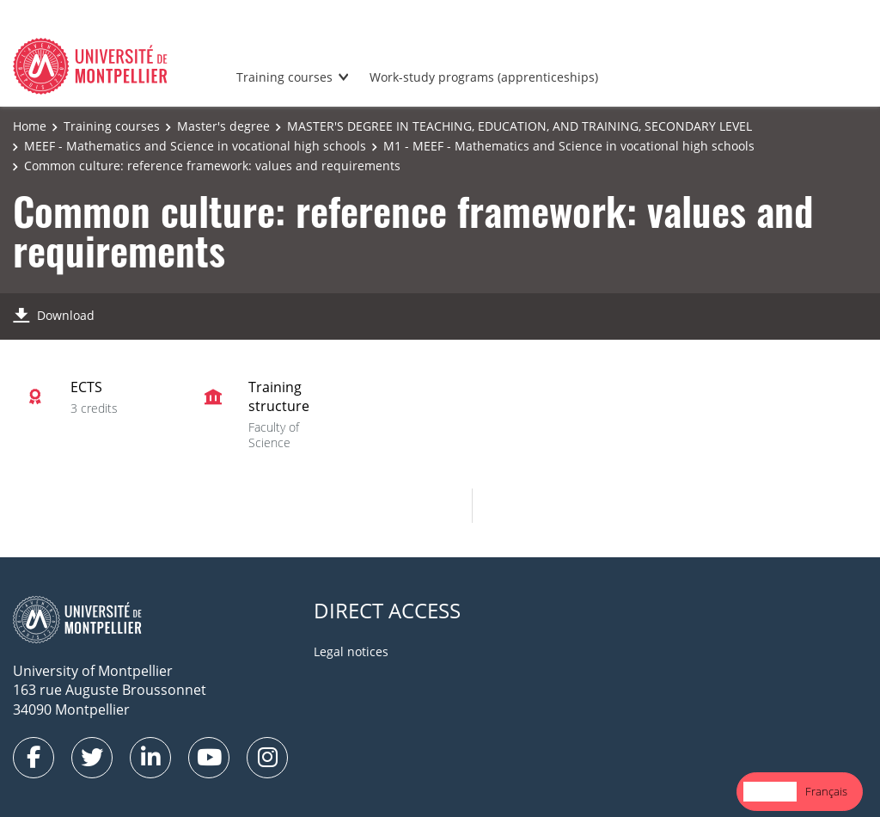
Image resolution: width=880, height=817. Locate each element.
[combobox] (770, 792)
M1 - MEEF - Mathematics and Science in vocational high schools (569, 146)
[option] (826, 792)
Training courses (284, 77)
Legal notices (351, 651)
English (770, 791)
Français (826, 791)
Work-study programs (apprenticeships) (484, 77)
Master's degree (223, 126)
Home (29, 126)
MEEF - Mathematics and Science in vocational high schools (195, 146)
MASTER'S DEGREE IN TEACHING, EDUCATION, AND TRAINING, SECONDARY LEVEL (519, 126)
